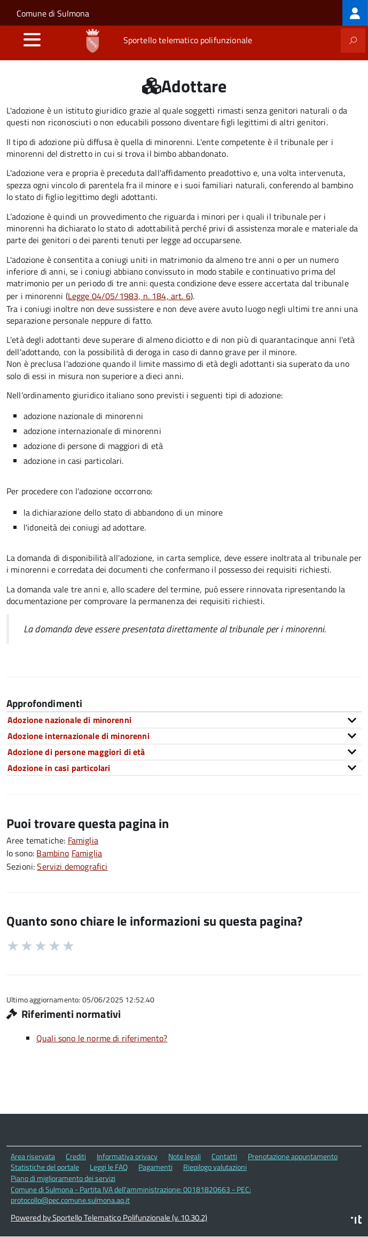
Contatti (224, 1156)
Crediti (76, 1156)
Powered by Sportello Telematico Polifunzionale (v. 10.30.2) (109, 1217)
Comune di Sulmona (53, 13)
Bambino (52, 853)
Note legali (184, 1156)
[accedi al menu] (32, 39)
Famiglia (83, 840)
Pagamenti (155, 1166)
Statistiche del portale (45, 1166)
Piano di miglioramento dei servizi (63, 1178)
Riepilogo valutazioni (215, 1166)
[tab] (184, 720)
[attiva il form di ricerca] (353, 40)
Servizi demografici (72, 866)
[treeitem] (355, 13)
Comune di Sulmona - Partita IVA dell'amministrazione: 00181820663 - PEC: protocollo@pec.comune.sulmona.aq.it (131, 1195)
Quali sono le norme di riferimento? (102, 1038)
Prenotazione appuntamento (293, 1156)
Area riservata (33, 1156)
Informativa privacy (127, 1156)
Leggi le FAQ (109, 1166)
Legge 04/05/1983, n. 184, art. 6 (129, 296)
